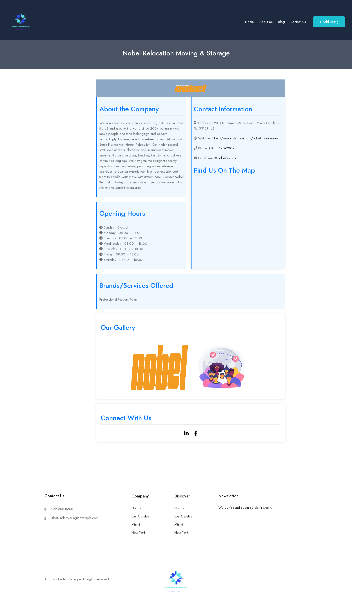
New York (138, 532)
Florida (136, 508)
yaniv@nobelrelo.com (223, 158)
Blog (281, 21)
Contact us (298, 21)
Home (249, 21)
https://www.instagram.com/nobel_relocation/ (245, 138)
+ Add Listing (329, 21)
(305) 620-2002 (221, 148)
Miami (135, 524)
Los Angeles (140, 516)
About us (266, 21)
